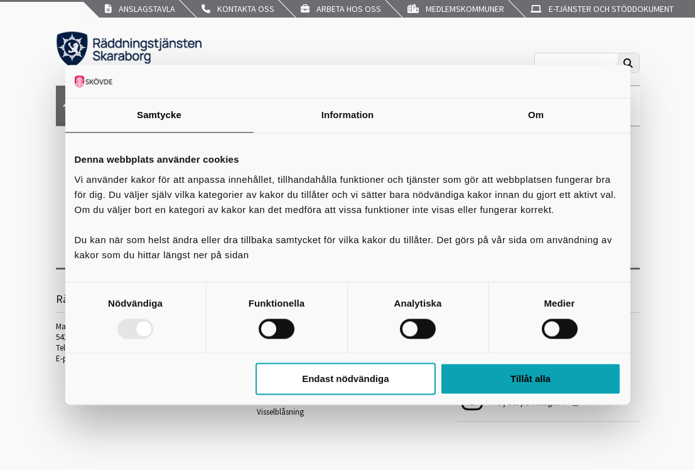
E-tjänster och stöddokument (602, 8)
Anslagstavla (140, 8)
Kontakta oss (238, 8)
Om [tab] (536, 115)
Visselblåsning (280, 412)
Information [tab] (347, 115)
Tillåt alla (530, 379)
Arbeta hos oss (341, 8)
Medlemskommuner (455, 8)
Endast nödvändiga (345, 379)
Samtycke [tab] (159, 115)
